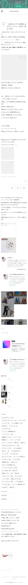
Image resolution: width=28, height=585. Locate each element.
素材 (23, 442)
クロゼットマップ (7, 476)
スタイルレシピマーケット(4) (6, 176)
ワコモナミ (10, 257)
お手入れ (14, 462)
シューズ (5, 453)
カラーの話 (14, 453)
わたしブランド (6, 456)
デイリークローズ (7, 481)
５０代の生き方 (15, 451)
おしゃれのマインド (7, 417)
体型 (17, 473)
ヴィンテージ (13, 426)
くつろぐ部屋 (19, 481)
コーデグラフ (6, 428)
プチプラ (16, 459)
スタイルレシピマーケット (9, 420)
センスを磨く (6, 470)
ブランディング (6, 448)
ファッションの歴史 (19, 456)
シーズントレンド (7, 434)
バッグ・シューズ (14, 439)
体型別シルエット (7, 473)
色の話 (4, 426)
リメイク (22, 420)
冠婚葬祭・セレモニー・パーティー (11, 437)
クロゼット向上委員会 (8, 465)
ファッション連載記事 (18, 484)
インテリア (5, 423)
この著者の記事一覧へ (22, 269)
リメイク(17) (13, 176)
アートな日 (6, 484)
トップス (5, 478)
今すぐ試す (18, 6)
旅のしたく (5, 451)
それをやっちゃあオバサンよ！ (10, 445)
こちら (15, 144)
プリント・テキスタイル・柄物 (10, 442)
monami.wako (5, 199)
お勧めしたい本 (15, 478)
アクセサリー (6, 459)
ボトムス (18, 476)
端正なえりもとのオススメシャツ (16, 392)
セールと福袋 (17, 448)
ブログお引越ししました (14, 378)
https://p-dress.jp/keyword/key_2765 (14, 266)
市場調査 (5, 462)
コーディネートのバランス (9, 467)
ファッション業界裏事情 (8, 431)
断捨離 (4, 439)
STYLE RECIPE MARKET (8, 128)
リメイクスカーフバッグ (7, 39)
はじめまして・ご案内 (8, 487)
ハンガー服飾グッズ (16, 423)
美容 (15, 470)
